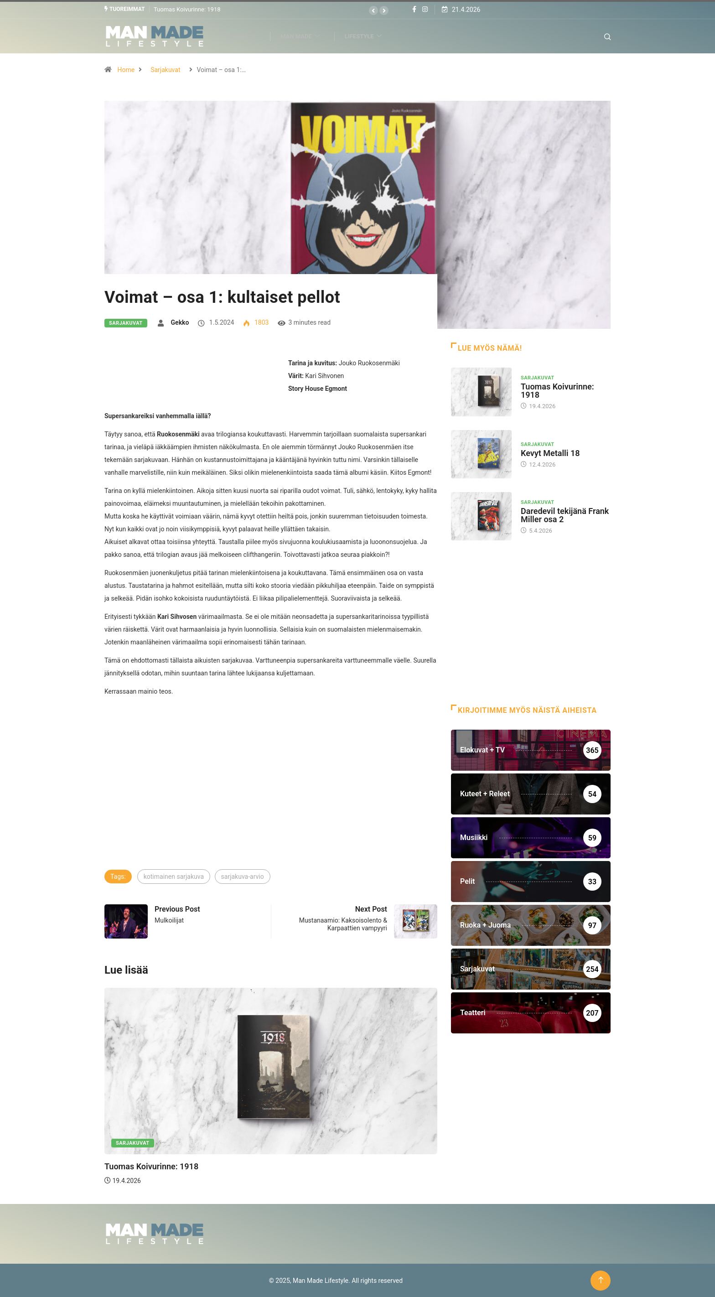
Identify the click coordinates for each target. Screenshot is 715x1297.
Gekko (180, 322)
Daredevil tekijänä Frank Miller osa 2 (565, 515)
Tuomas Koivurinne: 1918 (187, 8)
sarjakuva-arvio (242, 876)
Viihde (247, 36)
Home (126, 69)
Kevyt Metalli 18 (550, 452)
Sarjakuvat (165, 69)
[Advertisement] (270, 799)
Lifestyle (368, 36)
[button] (373, 10)
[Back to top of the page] (600, 1279)
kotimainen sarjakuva (174, 876)
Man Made (305, 36)
